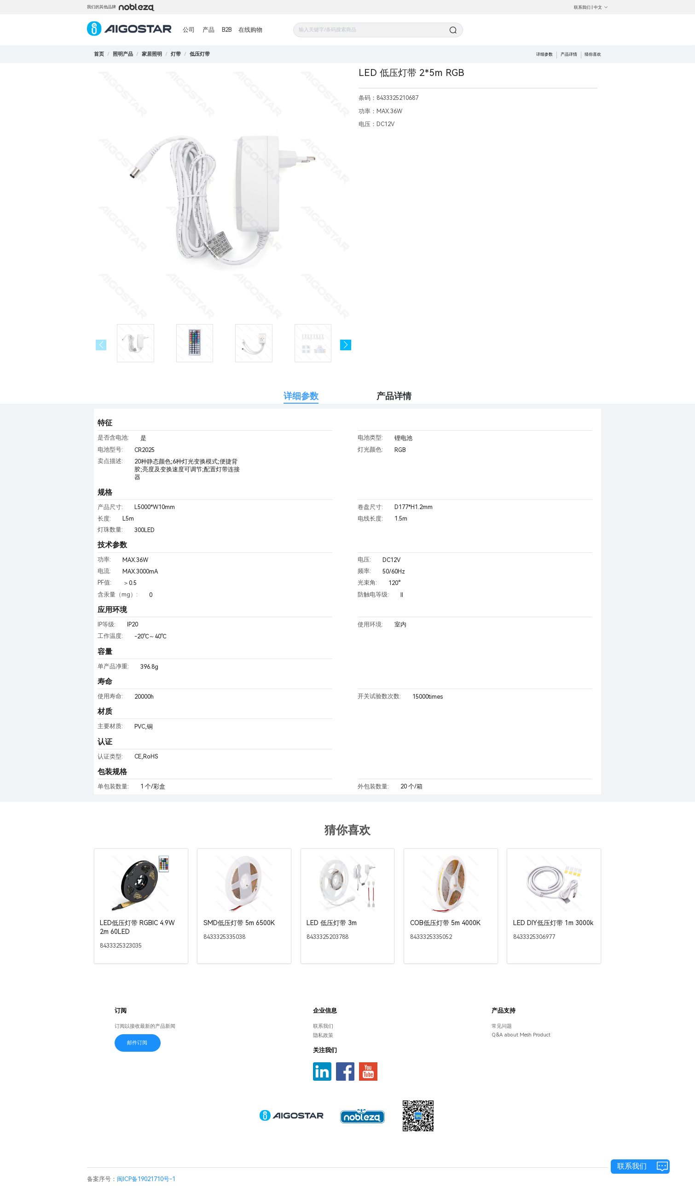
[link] (123, 54)
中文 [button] (601, 7)
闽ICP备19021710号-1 (146, 1179)
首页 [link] (99, 54)
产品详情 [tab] (393, 396)
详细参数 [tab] (301, 396)
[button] (345, 345)
